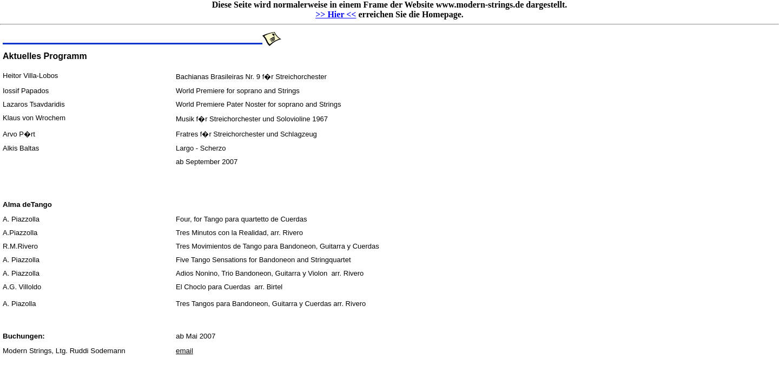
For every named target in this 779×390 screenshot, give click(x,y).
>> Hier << (335, 14)
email (184, 351)
